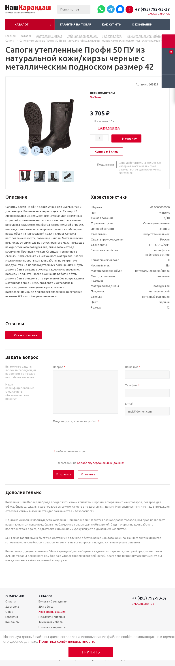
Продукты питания (51, 616)
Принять (91, 652)
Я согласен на (91, 462)
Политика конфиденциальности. (67, 641)
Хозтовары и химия (52, 611)
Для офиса (45, 606)
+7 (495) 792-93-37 (152, 9)
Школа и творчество (52, 627)
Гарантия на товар (75, 24)
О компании (142, 24)
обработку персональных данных (100, 462)
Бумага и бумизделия (52, 601)
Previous (14, 176)
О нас (9, 611)
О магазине (15, 596)
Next (79, 176)
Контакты (12, 621)
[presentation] (87, 433)
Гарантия (11, 616)
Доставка (12, 606)
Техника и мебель (50, 621)
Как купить (111, 24)
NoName (95, 97)
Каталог (22, 24)
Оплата (10, 601)
